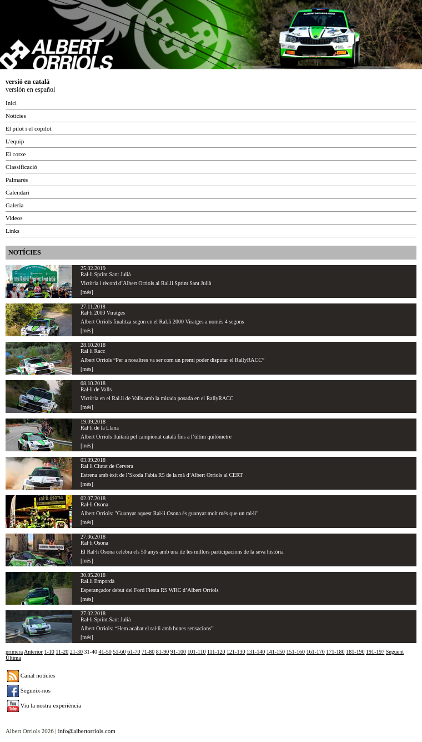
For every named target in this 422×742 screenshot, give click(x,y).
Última (13, 658)
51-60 (119, 652)
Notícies (16, 115)
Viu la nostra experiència (44, 705)
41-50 (104, 652)
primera (14, 652)
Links (12, 230)
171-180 (335, 652)
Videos (14, 218)
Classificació (21, 166)
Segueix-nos (29, 690)
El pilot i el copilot (29, 128)
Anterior (33, 652)
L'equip (15, 141)
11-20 (62, 652)
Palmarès (17, 179)
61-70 (133, 652)
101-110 (197, 652)
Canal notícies (31, 675)
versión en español (30, 89)
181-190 (355, 652)
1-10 (49, 652)
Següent (395, 652)
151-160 (296, 652)
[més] (87, 292)
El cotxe (16, 154)
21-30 (76, 652)
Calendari (17, 192)
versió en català (27, 82)
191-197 (375, 652)
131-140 (256, 652)
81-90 (162, 652)
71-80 (148, 652)
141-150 (276, 652)
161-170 (315, 652)
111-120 (216, 652)
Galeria (14, 205)
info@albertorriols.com (86, 731)
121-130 (236, 652)
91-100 (178, 652)
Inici (11, 102)
